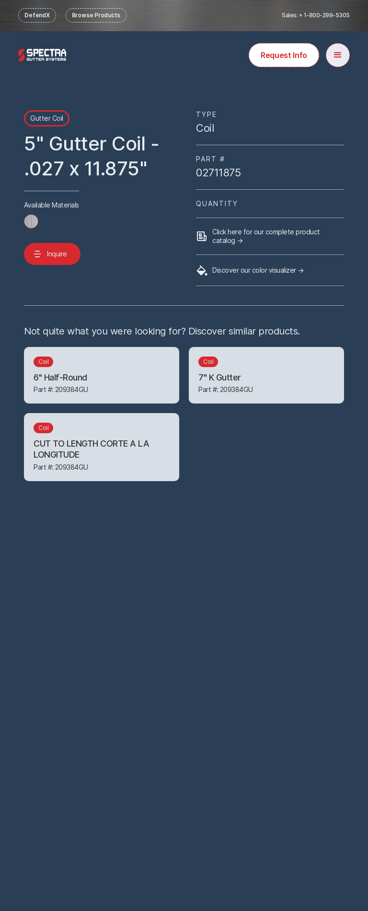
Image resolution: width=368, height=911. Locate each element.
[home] (42, 55)
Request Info (284, 55)
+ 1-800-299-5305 (324, 15)
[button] (338, 55)
